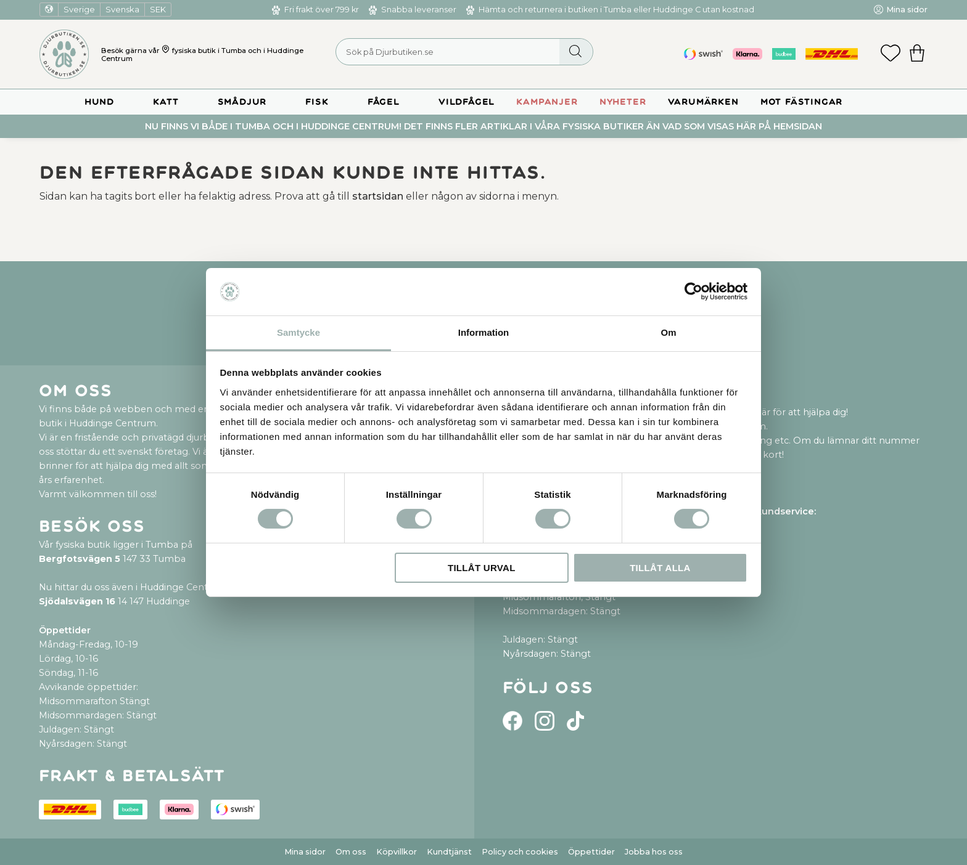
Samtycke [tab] (298, 332)
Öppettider (591, 851)
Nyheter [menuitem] (622, 102)
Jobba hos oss (654, 851)
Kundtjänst (449, 851)
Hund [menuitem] (99, 102)
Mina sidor (305, 851)
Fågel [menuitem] (384, 102)
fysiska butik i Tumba (209, 50)
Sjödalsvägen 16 (77, 601)
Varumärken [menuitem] (703, 102)
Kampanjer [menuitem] (546, 102)
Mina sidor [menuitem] (907, 9)
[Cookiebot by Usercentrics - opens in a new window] (693, 291)
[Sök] (575, 52)
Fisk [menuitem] (316, 102)
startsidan (377, 196)
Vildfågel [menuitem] (466, 102)
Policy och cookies (520, 851)
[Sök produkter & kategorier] (464, 51)
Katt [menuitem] (165, 102)
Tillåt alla (660, 567)
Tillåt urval (482, 567)
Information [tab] (483, 332)
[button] (890, 54)
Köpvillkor (396, 851)
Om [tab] (668, 332)
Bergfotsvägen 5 (79, 558)
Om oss (350, 851)
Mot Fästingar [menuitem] (801, 102)
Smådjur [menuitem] (242, 102)
